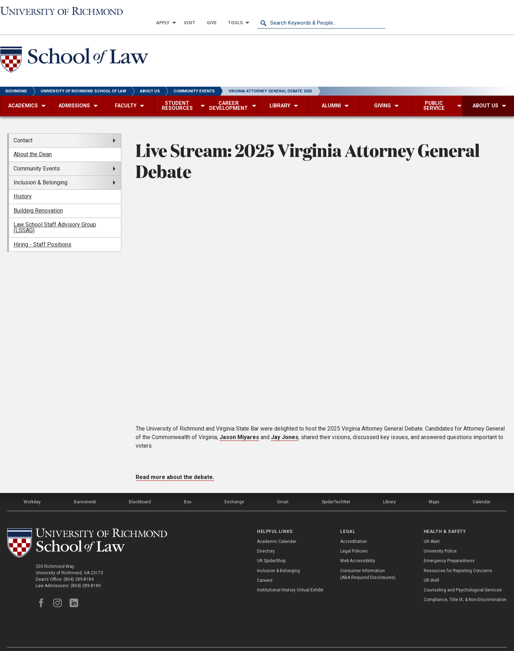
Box (187, 490)
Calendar (481, 490)
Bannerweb (85, 490)
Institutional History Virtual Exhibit (290, 578)
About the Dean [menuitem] (33, 142)
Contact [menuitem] (23, 129)
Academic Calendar (276, 530)
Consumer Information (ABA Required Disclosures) (367, 563)
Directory (266, 539)
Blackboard (140, 490)
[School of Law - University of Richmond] (74, 49)
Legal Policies (354, 539)
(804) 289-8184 (79, 567)
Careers (265, 568)
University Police (440, 539)
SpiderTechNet (336, 490)
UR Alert (432, 530)
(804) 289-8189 (86, 574)
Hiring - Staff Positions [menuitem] (42, 232)
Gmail (282, 490)
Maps (434, 490)
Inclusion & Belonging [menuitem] (40, 171)
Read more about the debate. (175, 465)
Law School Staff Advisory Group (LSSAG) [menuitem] (55, 216)
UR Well (431, 568)
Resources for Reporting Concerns (458, 559)
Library (389, 490)
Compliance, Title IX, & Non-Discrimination (465, 588)
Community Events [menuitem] (37, 157)
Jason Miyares (239, 425)
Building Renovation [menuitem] (38, 199)
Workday (32, 490)
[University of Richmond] (64, 11)
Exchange (234, 490)
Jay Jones (284, 425)
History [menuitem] (23, 185)
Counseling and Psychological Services (463, 578)
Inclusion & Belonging (278, 559)
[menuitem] (293, 11)
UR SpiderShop (271, 549)
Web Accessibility (357, 549)
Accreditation (353, 530)
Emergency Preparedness (449, 549)
